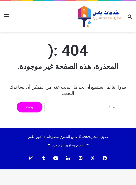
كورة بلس (34, 137)
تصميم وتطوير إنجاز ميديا (68, 145)
